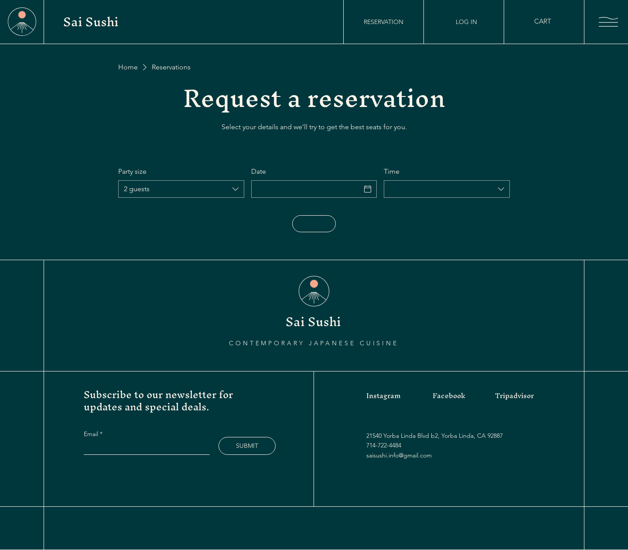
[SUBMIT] (247, 446)
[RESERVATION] (383, 22)
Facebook (449, 395)
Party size (132, 171)
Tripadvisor (514, 395)
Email (92, 434)
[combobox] (181, 189)
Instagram (383, 395)
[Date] (306, 189)
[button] (548, 21)
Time (391, 171)
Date (258, 171)
